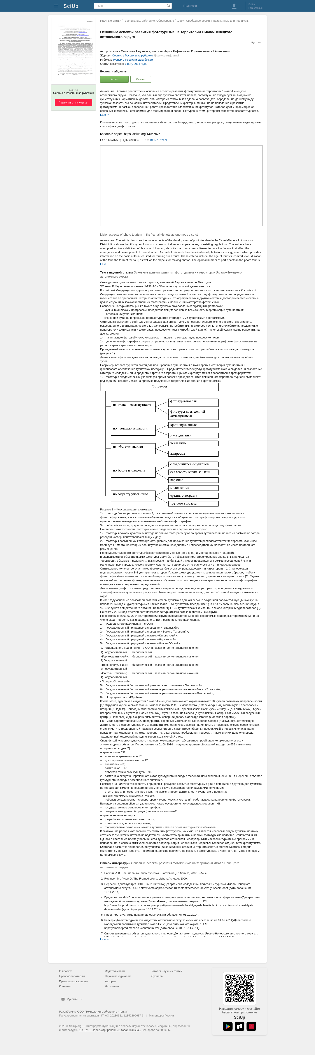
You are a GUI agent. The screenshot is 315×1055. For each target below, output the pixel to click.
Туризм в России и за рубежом (133, 59)
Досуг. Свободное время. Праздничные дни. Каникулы (213, 20)
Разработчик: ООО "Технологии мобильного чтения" (93, 1011)
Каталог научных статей (166, 971)
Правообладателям (72, 976)
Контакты (65, 986)
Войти (251, 4)
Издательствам (115, 971)
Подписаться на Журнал (73, 102)
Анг (259, 42)
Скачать (140, 79)
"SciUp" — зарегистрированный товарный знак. (110, 1030)
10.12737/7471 (158, 140)
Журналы (157, 976)
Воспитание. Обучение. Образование (149, 20)
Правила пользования (73, 981)
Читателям (112, 986)
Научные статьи (110, 20)
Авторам (110, 981)
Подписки (190, 5)
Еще (103, 114)
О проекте (65, 971)
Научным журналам (118, 976)
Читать (114, 79)
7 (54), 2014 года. (136, 63)
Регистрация (255, 8)
